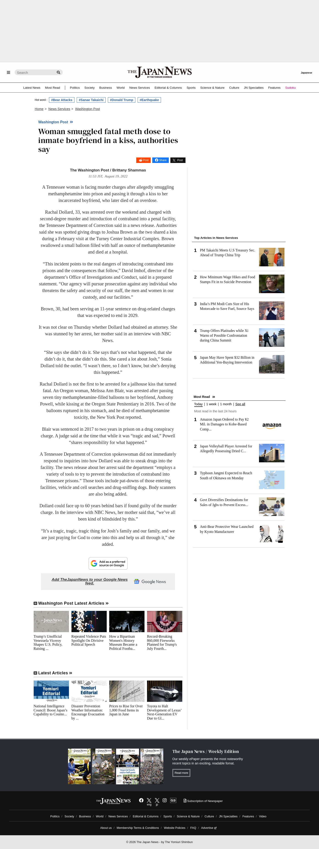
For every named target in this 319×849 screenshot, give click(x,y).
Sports (191, 87)
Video (263, 816)
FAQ (193, 828)
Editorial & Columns (168, 87)
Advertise (208, 828)
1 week (211, 404)
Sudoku (290, 87)
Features (274, 87)
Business (105, 87)
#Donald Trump (121, 100)
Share (162, 160)
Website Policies (174, 828)
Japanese (306, 72)
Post (146, 160)
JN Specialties (254, 87)
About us (106, 828)
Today (198, 404)
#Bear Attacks (61, 100)
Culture (234, 87)
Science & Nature (212, 87)
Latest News (32, 87)
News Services (139, 87)
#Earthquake (149, 100)
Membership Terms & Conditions (138, 828)
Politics (75, 87)
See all (240, 404)
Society (90, 87)
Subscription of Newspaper (203, 801)
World (121, 87)
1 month (226, 404)
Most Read (52, 87)
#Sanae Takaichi (91, 100)
